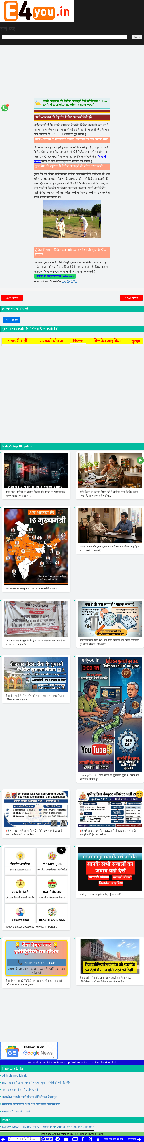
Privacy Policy (31, 1126)
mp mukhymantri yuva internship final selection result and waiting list (72, 1062)
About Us (63, 1126)
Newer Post (131, 298)
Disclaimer (48, 1126)
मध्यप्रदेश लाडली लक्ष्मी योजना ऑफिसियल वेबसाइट (29, 1097)
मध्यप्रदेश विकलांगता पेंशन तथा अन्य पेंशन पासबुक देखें (31, 1104)
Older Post (12, 298)
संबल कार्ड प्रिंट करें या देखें (16, 1111)
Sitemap (88, 1126)
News (15, 1126)
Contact (76, 1126)
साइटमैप (132, 1139)
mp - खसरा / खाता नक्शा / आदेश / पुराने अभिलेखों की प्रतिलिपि (36, 1082)
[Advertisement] (72, 71)
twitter (6, 1126)
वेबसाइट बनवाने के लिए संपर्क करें (20, 1089)
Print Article (11, 319)
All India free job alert (15, 1075)
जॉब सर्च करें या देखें (113, 1139)
